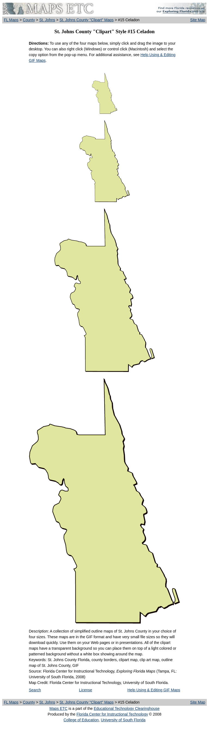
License (85, 690)
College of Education (81, 720)
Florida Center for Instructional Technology (112, 714)
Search (35, 690)
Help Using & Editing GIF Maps (153, 690)
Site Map (197, 20)
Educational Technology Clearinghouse (126, 708)
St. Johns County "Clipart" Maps (86, 20)
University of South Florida (123, 720)
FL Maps (11, 20)
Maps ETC (58, 708)
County (29, 20)
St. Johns (47, 20)
